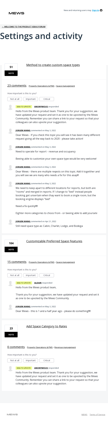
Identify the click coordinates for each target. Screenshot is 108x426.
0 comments (16, 347)
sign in (95, 10)
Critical (48, 99)
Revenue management (65, 347)
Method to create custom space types (53, 65)
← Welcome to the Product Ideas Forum (23, 26)
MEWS (84, 414)
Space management (65, 86)
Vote (11, 73)
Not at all (16, 99)
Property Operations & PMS (41, 86)
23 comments (16, 85)
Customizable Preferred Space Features (54, 241)
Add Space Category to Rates (46, 326)
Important (32, 99)
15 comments (16, 262)
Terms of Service (97, 414)
